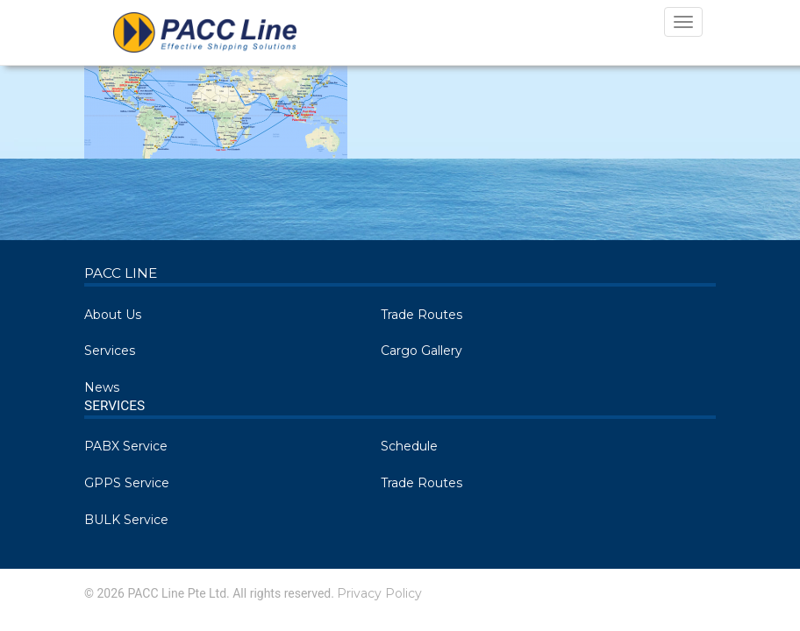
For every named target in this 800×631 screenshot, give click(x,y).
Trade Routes (421, 315)
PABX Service (126, 446)
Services (109, 350)
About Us (112, 315)
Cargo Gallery (421, 350)
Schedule (409, 446)
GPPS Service (126, 483)
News (101, 387)
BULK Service (126, 520)
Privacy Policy (379, 593)
